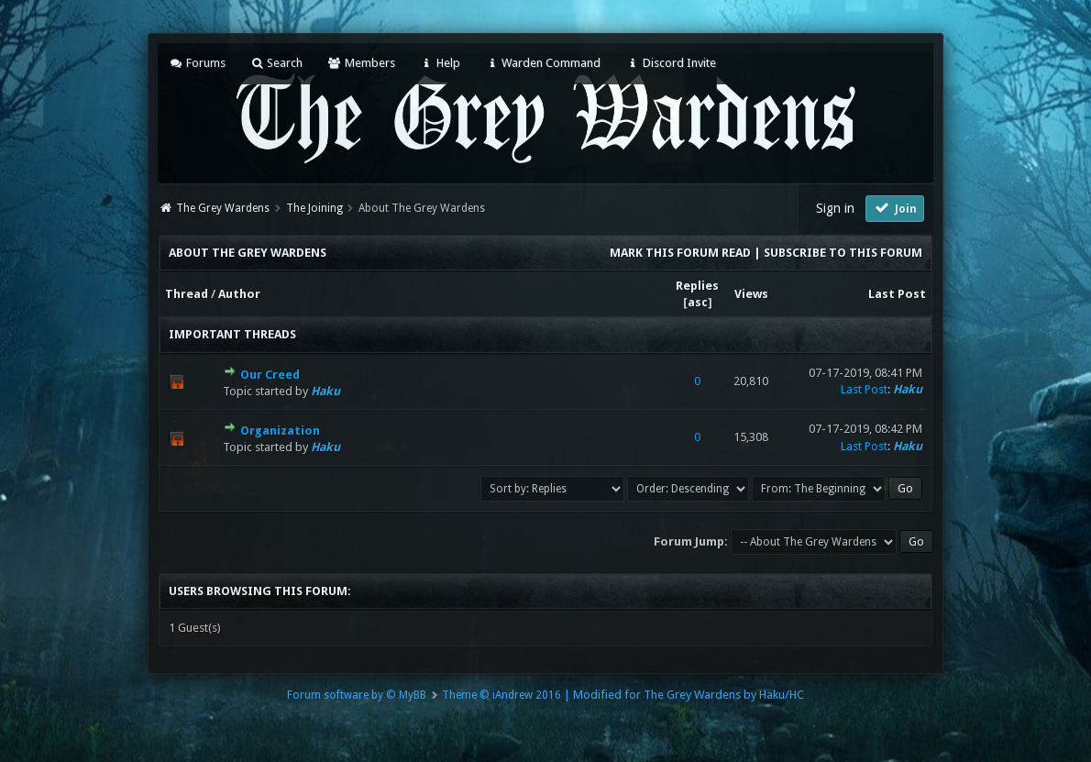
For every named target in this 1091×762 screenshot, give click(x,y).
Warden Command (543, 63)
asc (698, 302)
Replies (697, 286)
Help (440, 63)
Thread (186, 294)
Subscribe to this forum (843, 253)
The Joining (314, 208)
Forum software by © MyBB (356, 695)
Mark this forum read (680, 253)
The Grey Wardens (223, 208)
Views (751, 294)
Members (360, 63)
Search (276, 63)
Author (239, 294)
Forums (197, 63)
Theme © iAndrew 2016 (501, 695)
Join (895, 207)
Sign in (835, 208)
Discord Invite (670, 63)
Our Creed (270, 374)
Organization (280, 430)
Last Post (897, 294)
